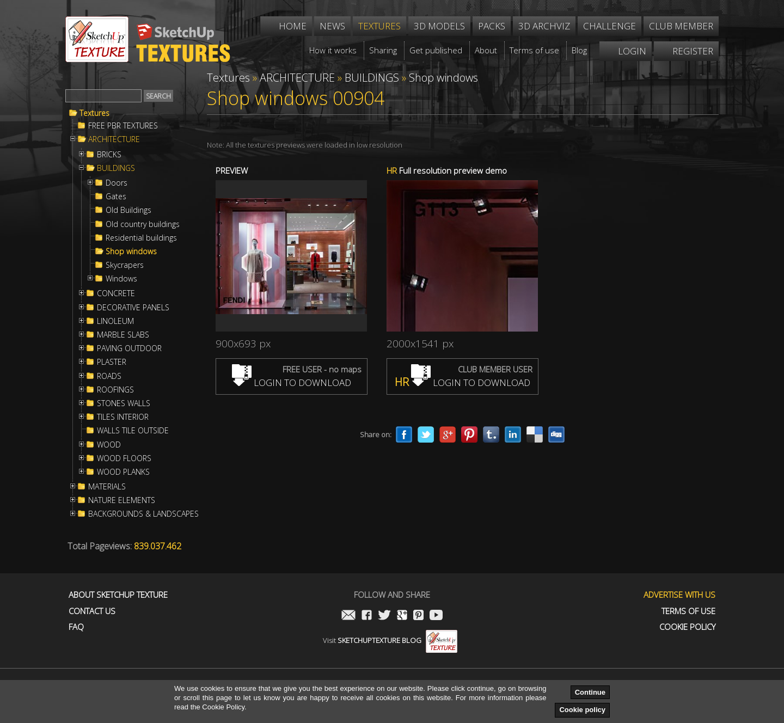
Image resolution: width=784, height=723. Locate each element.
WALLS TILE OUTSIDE (133, 431)
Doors (116, 183)
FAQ (76, 627)
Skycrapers (125, 265)
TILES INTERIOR (123, 417)
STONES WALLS (123, 403)
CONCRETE (116, 293)
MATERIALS (107, 487)
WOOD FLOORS (124, 458)
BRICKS (109, 155)
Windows (121, 279)
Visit (390, 640)
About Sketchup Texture (118, 595)
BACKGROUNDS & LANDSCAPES (143, 514)
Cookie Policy (687, 627)
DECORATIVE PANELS (133, 308)
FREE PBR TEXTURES (123, 126)
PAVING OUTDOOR (129, 348)
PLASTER (111, 362)
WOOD (109, 445)
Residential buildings (141, 238)
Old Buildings (128, 210)
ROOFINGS (115, 390)
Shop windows (131, 251)
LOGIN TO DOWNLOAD (291, 382)
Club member (681, 26)
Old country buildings (143, 224)
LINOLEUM (115, 321)
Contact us (92, 611)
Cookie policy (582, 710)
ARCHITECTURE (114, 139)
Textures (94, 113)
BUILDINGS (116, 168)
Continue (590, 692)
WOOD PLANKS (123, 472)
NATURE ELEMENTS (121, 500)
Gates (116, 196)
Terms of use (688, 611)
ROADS (109, 376)
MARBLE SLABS (123, 335)
